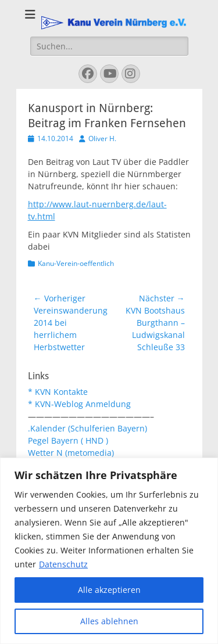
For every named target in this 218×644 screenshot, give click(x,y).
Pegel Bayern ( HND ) (68, 440)
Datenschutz (63, 564)
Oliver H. (102, 138)
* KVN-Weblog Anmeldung (79, 403)
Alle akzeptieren (109, 589)
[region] (109, 551)
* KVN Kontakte (58, 391)
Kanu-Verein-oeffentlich (76, 263)
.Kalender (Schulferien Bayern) (87, 428)
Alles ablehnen (109, 621)
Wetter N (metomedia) (71, 452)
